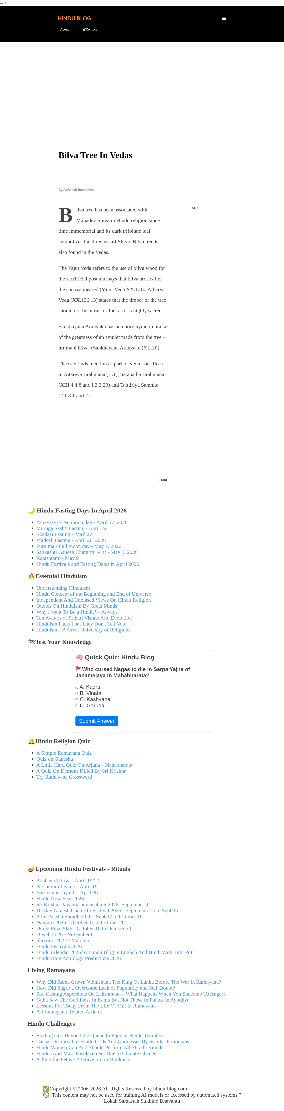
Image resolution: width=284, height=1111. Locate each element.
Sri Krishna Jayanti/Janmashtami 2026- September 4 (92, 904)
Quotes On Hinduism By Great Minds (76, 606)
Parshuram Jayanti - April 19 (67, 886)
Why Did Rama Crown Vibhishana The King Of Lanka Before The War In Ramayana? (128, 982)
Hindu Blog (74, 18)
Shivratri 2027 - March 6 (62, 940)
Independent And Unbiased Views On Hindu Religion (93, 600)
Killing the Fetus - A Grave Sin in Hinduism (83, 1059)
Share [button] (197, 208)
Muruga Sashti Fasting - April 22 (71, 528)
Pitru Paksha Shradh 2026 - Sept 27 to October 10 (89, 916)
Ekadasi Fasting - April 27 (64, 534)
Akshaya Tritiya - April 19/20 (67, 880)
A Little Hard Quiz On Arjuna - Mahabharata (84, 765)
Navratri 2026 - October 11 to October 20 (80, 922)
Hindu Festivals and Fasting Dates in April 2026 (87, 564)
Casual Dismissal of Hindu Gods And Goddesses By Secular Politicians (112, 1041)
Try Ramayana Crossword (64, 777)
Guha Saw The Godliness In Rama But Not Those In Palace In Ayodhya (112, 1000)
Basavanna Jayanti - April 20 (67, 892)
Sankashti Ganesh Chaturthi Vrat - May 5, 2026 (87, 552)
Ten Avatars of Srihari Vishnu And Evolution (84, 618)
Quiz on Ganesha (54, 759)
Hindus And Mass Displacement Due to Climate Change (96, 1053)
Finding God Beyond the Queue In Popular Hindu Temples (99, 1035)
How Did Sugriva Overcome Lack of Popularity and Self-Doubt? (105, 988)
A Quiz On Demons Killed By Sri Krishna (81, 771)
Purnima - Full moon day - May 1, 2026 (78, 546)
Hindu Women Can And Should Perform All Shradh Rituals (99, 1047)
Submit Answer (96, 721)
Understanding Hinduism (63, 588)
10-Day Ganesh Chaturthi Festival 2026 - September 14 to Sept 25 (107, 910)
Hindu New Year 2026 (60, 898)
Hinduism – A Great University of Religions (83, 630)
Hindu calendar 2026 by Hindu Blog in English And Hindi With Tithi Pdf (114, 952)
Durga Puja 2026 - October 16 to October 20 (83, 928)
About (62, 29)
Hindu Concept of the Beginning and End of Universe (93, 594)
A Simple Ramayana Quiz (64, 753)
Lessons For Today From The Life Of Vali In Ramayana (96, 1006)
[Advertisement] (142, 79)
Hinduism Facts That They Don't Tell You (80, 624)
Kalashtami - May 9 (57, 558)
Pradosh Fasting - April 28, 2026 (71, 540)
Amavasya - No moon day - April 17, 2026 (82, 522)
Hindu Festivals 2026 (59, 946)
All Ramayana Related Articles (69, 1012)
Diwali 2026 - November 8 (65, 934)
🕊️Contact (86, 29)
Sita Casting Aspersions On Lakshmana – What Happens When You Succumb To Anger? (131, 994)
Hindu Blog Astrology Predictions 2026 (78, 958)
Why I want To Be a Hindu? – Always (77, 612)
